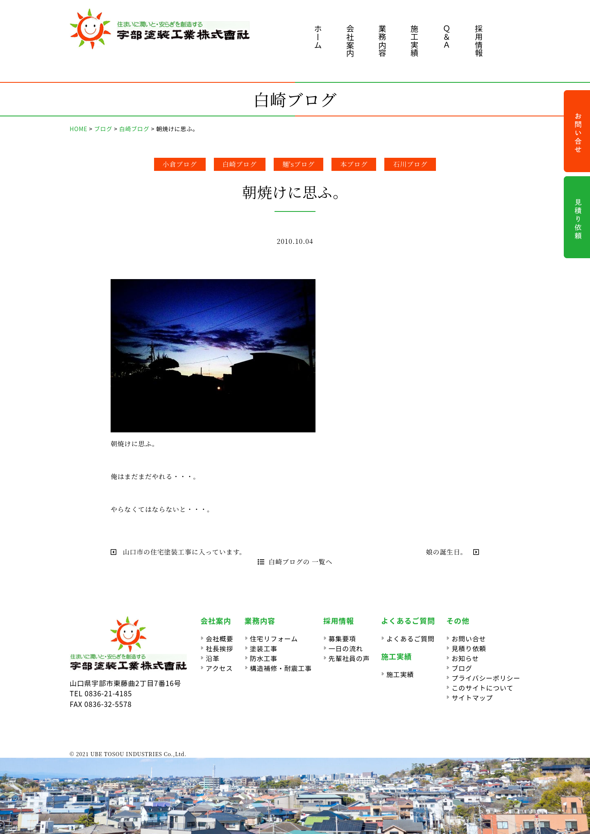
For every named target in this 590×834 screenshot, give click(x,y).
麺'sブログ (298, 164)
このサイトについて (482, 688)
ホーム (318, 37)
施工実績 (414, 41)
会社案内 (350, 41)
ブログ (462, 668)
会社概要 (219, 638)
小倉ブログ (180, 164)
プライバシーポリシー (486, 678)
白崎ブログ (239, 164)
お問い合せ (469, 638)
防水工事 (263, 658)
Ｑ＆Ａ (446, 37)
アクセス (219, 668)
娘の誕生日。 (452, 552)
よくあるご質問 (410, 638)
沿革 (213, 658)
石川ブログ (410, 164)
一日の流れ (346, 648)
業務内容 (382, 41)
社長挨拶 (219, 648)
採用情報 (478, 41)
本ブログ (354, 164)
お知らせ (465, 658)
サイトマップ (472, 697)
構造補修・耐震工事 (281, 668)
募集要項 (342, 638)
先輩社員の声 (349, 658)
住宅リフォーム (274, 638)
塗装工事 (263, 648)
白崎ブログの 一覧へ (295, 561)
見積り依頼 (469, 648)
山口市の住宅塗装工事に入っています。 (178, 552)
